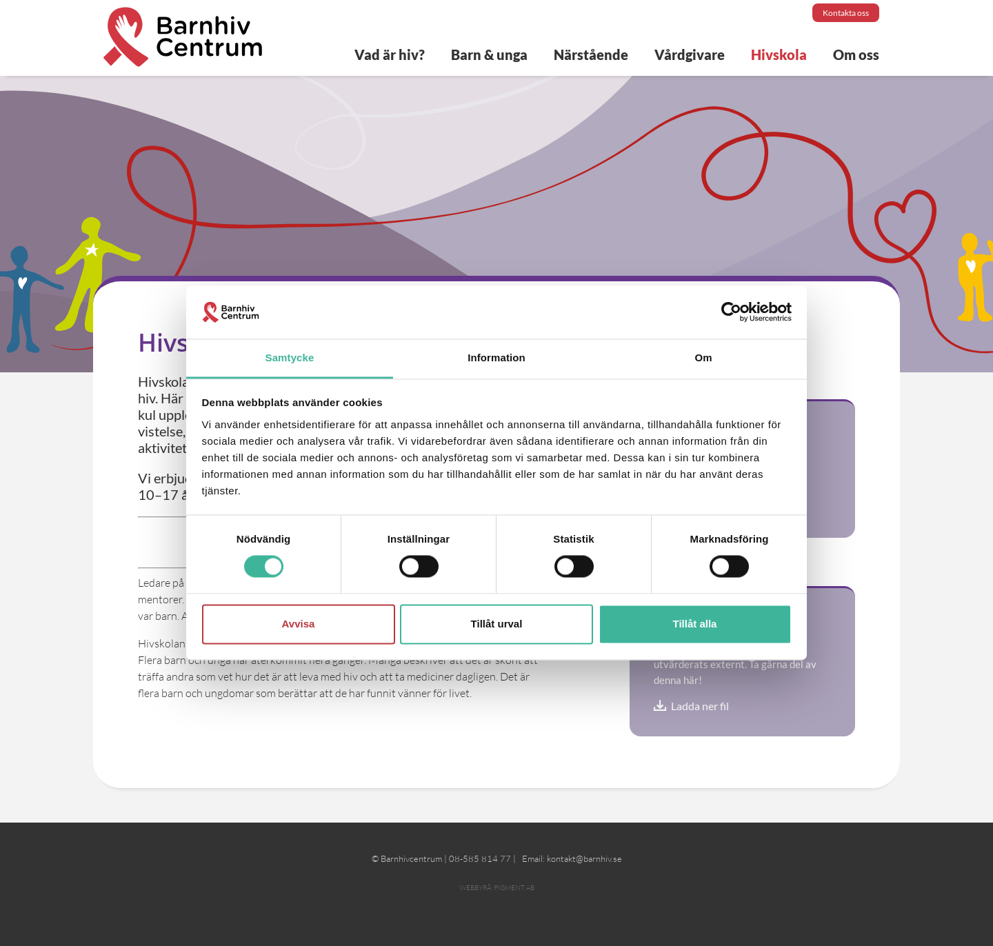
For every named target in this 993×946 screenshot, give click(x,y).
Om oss (856, 54)
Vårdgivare (689, 54)
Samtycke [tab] (289, 357)
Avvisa (298, 624)
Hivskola (779, 54)
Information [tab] (496, 357)
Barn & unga (489, 54)
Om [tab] (703, 357)
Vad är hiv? (389, 54)
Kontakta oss (846, 13)
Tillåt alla (695, 624)
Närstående (591, 54)
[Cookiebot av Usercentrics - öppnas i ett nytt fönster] (731, 312)
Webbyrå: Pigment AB (496, 887)
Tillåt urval (497, 624)
